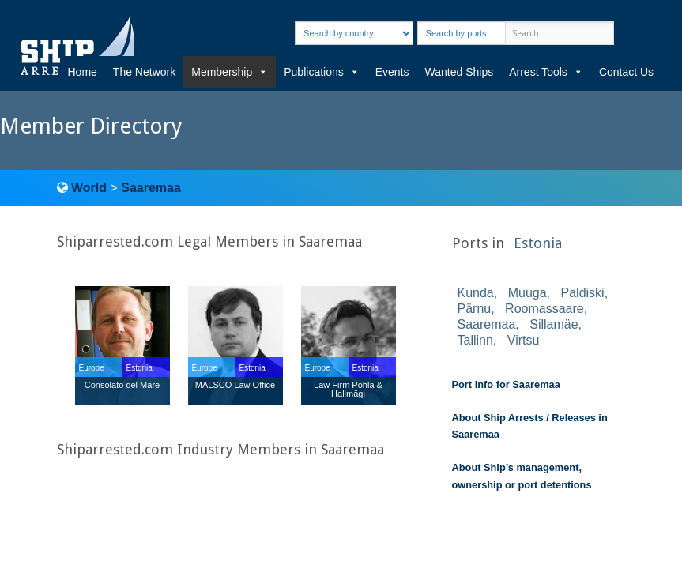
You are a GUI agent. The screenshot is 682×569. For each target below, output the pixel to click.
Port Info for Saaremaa (506, 384)
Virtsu (523, 340)
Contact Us (626, 72)
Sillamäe (553, 324)
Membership (229, 72)
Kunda (476, 293)
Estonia (538, 243)
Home (82, 72)
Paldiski (583, 293)
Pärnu (475, 308)
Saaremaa (151, 187)
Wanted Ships (459, 72)
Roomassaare (544, 308)
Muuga (527, 293)
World (89, 187)
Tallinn (475, 340)
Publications (322, 72)
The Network (144, 72)
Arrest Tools (546, 72)
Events (392, 72)
